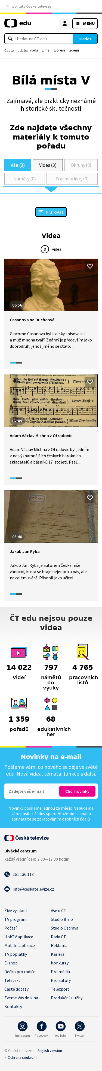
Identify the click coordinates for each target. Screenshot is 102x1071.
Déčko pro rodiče (19, 971)
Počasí (10, 928)
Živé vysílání (15, 910)
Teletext (12, 980)
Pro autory (61, 980)
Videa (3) (48, 165)
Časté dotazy (16, 989)
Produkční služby (66, 997)
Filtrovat (54, 212)
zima (46, 50)
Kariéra (57, 954)
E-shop (11, 963)
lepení (74, 50)
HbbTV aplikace (18, 936)
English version (50, 1050)
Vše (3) (18, 165)
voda (34, 50)
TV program (15, 919)
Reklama (59, 945)
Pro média (60, 971)
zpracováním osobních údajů (63, 819)
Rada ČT (58, 936)
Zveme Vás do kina (21, 997)
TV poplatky (15, 954)
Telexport (60, 989)
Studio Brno (62, 919)
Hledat (85, 38)
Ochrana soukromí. (22, 1057)
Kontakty (13, 1006)
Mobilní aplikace (19, 945)
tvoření (59, 50)
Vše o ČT (58, 910)
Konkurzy (60, 963)
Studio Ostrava (64, 928)
